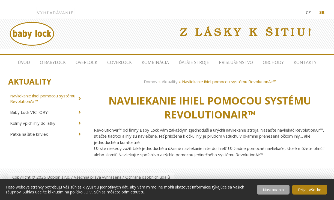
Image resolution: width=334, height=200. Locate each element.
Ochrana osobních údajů (147, 177)
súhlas (76, 187)
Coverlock (119, 62)
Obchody (273, 62)
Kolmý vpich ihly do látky (32, 123)
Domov (150, 81)
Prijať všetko (309, 189)
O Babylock (53, 62)
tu (142, 192)
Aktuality (170, 81)
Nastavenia (273, 189)
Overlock (86, 62)
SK (321, 12)
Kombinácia (155, 62)
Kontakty (305, 62)
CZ (308, 12)
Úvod (24, 62)
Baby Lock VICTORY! (29, 112)
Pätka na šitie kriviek (29, 134)
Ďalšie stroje (194, 62)
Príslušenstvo (236, 62)
